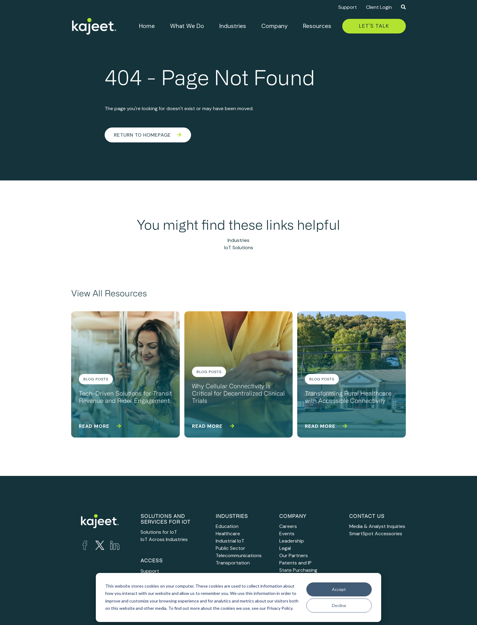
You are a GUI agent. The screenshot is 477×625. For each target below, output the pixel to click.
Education (227, 526)
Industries (232, 26)
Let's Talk (374, 26)
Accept (339, 589)
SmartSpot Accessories (375, 533)
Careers (288, 526)
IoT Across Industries (164, 539)
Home (147, 26)
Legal (285, 548)
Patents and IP (295, 563)
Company (274, 26)
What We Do (187, 26)
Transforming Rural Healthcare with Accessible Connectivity (348, 397)
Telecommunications (239, 555)
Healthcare (228, 533)
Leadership (291, 541)
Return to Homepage (148, 135)
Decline (339, 605)
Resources (317, 26)
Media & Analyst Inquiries (377, 526)
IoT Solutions (238, 247)
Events (286, 533)
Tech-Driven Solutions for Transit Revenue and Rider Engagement (125, 397)
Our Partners (293, 555)
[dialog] (238, 597)
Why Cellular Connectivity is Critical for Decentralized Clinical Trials (238, 394)
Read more (100, 426)
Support (347, 7)
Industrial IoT (230, 541)
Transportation (233, 563)
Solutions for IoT (159, 532)
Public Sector (230, 548)
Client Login (379, 7)
